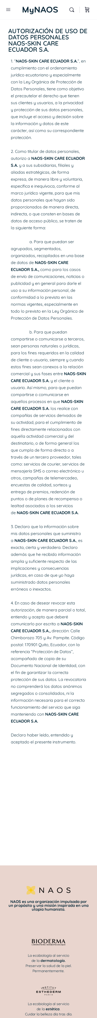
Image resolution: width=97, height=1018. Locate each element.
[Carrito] (87, 10)
